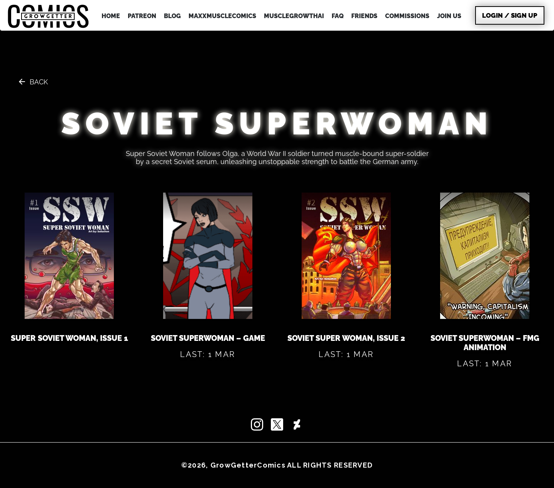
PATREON (142, 16)
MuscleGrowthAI (294, 16)
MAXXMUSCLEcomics (222, 16)
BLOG (172, 16)
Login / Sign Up (509, 15)
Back (39, 82)
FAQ (338, 16)
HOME (111, 16)
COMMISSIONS (407, 16)
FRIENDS (364, 16)
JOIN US (449, 16)
